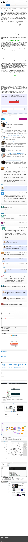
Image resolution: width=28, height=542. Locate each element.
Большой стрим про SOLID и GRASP (12, 128)
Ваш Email (2, 313)
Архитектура (5, 367)
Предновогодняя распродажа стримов (12, 122)
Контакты (2, 541)
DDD (12, 364)
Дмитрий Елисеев (3, 8)
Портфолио (2, 540)
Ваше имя (2, 311)
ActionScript (3, 364)
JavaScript (17, 364)
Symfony (20, 365)
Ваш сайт (2, 316)
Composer (9, 364)
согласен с (8, 112)
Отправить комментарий (5, 330)
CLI (6, 364)
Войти (2, 376)
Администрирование (4, 353)
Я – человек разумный (5, 328)
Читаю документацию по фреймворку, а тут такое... (15, 153)
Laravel (20, 364)
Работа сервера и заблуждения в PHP (7, 477)
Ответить (2, 184)
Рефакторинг (16, 367)
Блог (7, 8)
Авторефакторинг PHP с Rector (6, 397)
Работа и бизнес (3, 356)
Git (14, 364)
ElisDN (2, 537)
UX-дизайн (2, 354)
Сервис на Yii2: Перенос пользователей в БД (14, 160)
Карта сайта (6, 537)
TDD (23, 365)
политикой (16, 341)
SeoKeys (16, 365)
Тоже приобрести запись (14, 102)
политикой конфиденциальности (10, 112)
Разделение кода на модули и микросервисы (14, 135)
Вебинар (10, 367)
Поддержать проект (23, 118)
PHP (25, 364)
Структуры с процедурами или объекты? (13, 141)
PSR (4, 365)
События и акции (10, 8)
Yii (24, 365)
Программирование (4, 351)
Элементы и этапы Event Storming (6, 437)
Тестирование (22, 367)
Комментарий (3, 318)
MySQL (23, 364)
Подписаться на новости (14, 343)
